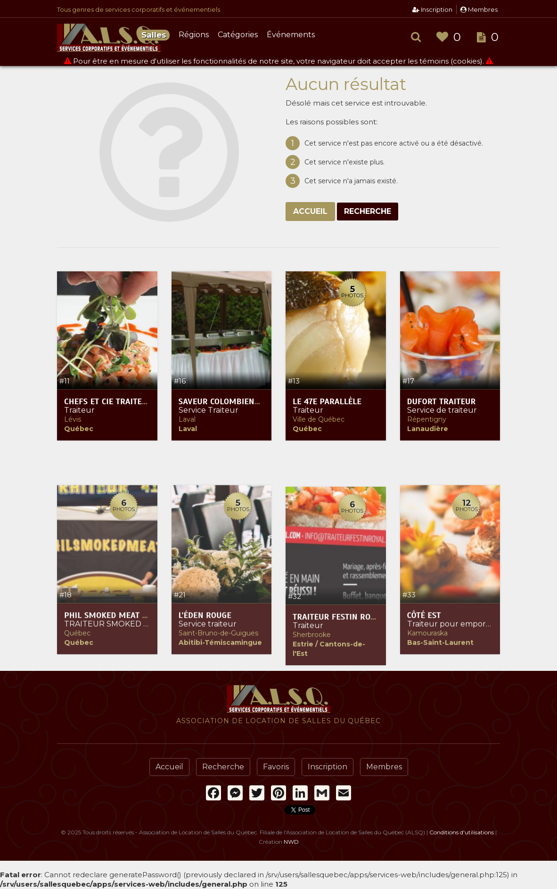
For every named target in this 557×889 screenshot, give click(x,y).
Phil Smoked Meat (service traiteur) (140, 714)
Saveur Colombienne (222, 402)
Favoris (276, 766)
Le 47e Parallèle (327, 402)
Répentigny (426, 420)
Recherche (367, 211)
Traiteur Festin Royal (338, 720)
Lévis (72, 420)
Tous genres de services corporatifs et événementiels (138, 9)
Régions (194, 35)
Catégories (238, 35)
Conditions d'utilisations (461, 832)
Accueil (310, 211)
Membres (479, 9)
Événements (291, 35)
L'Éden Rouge (205, 714)
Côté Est (424, 714)
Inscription (432, 9)
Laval (187, 420)
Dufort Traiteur (441, 402)
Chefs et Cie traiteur (108, 402)
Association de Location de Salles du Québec (109, 38)
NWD (291, 841)
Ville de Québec (318, 420)
